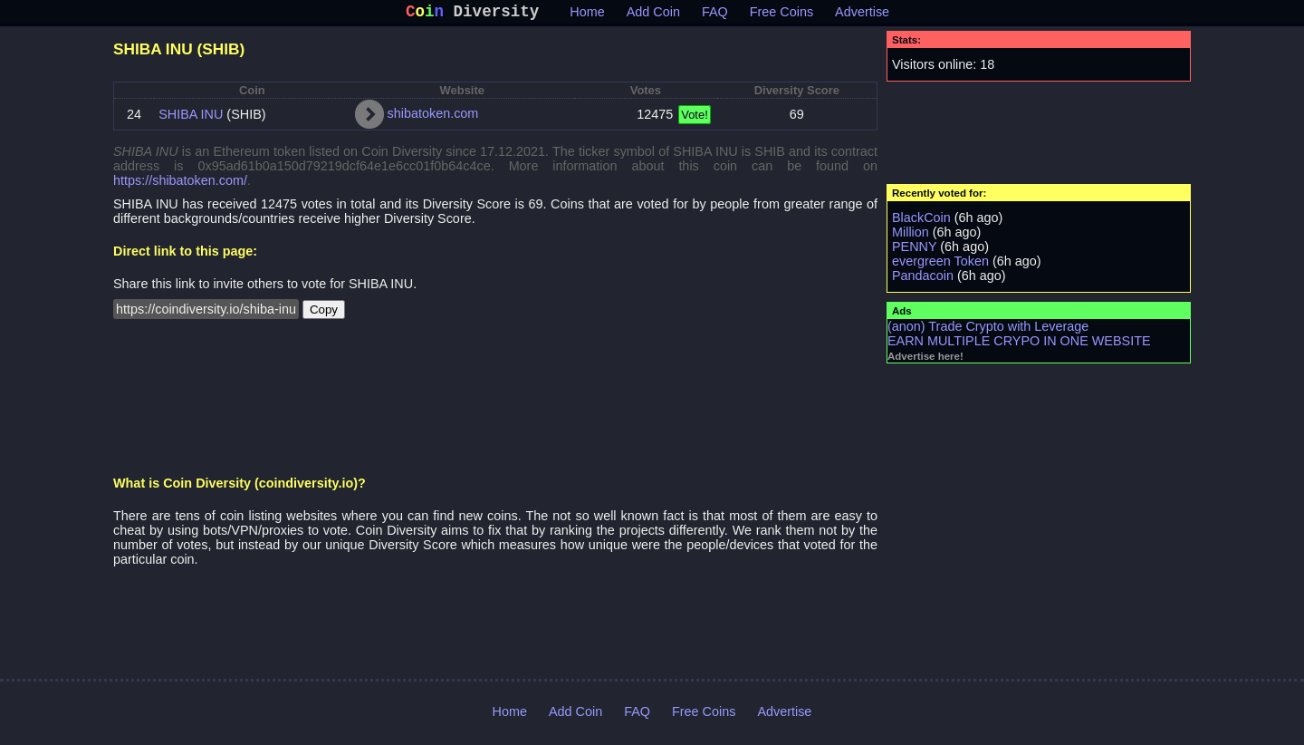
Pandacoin (923, 279)
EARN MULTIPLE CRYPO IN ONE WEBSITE (1019, 344)
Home (587, 15)
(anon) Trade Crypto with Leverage (987, 330)
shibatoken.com (433, 117)
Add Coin (653, 15)
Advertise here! (925, 359)
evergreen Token (940, 264)
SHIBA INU (190, 118)
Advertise (862, 15)
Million (910, 235)
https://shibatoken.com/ (180, 184)
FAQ (715, 15)
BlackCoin (921, 221)
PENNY (914, 250)
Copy (324, 313)
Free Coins (781, 15)
